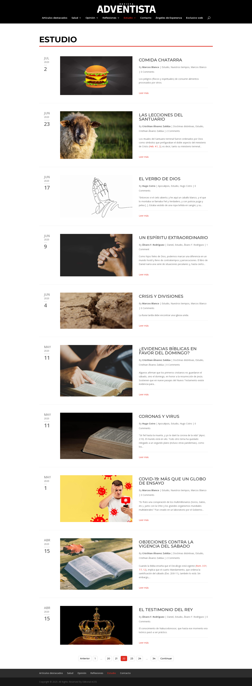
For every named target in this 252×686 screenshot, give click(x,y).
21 (116, 658)
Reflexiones (109, 18)
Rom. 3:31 (201, 565)
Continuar (166, 658)
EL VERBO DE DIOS (159, 178)
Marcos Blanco (150, 67)
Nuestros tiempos (180, 67)
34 (154, 658)
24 (139, 658)
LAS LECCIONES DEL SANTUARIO (161, 117)
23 (131, 658)
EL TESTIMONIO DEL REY (166, 609)
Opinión (90, 18)
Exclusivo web (194, 18)
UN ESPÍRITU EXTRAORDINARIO (173, 237)
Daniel (170, 244)
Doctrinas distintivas (183, 126)
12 (144, 569)
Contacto (145, 18)
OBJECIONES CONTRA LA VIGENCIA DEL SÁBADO (166, 544)
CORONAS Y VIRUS (159, 416)
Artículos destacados (54, 18)
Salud (75, 18)
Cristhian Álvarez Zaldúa (156, 126)
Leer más (144, 93)
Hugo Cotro (148, 185)
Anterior (85, 658)
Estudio (128, 18)
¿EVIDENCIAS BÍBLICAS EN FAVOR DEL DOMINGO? (168, 350)
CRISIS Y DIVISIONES (161, 296)
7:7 (140, 569)
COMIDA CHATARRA (160, 60)
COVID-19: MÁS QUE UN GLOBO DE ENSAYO (172, 481)
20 (108, 658)
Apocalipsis (164, 185)
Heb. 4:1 (153, 146)
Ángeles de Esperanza (169, 18)
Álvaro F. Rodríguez (153, 244)
